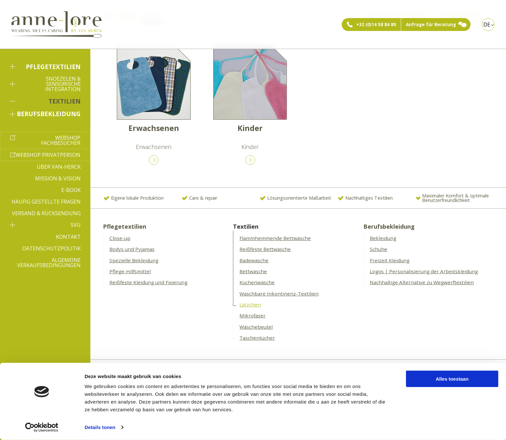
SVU (45, 224)
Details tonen (100, 427)
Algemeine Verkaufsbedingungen (49, 262)
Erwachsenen (153, 128)
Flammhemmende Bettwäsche (275, 238)
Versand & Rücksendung (46, 213)
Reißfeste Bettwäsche (265, 249)
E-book (71, 190)
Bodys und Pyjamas (132, 249)
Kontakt (68, 236)
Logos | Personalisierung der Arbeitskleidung (424, 271)
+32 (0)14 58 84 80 (376, 24)
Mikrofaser (252, 315)
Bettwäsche (253, 271)
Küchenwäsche (257, 282)
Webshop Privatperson (47, 154)
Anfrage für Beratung (431, 24)
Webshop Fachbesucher (60, 140)
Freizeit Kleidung (390, 260)
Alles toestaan (452, 379)
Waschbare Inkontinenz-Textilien (279, 293)
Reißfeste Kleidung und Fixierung (148, 282)
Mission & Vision (58, 178)
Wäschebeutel (256, 327)
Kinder (250, 128)
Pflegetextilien (45, 66)
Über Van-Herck (59, 166)
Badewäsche (253, 260)
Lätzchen (250, 304)
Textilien (45, 101)
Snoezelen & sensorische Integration (45, 84)
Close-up (119, 238)
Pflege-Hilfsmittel (130, 271)
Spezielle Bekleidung (133, 260)
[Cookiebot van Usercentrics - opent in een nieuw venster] (42, 427)
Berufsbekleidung (45, 113)
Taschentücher (257, 338)
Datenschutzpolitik (51, 248)
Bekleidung (383, 238)
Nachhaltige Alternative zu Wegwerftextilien (422, 282)
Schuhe (378, 249)
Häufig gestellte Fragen (46, 201)
